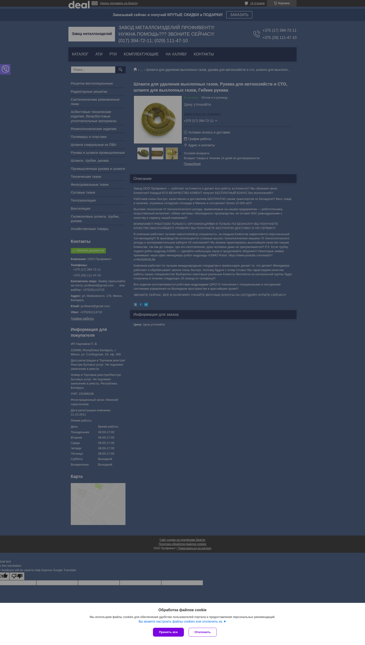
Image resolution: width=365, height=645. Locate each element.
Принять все (168, 632)
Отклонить (203, 632)
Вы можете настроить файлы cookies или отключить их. (181, 621)
